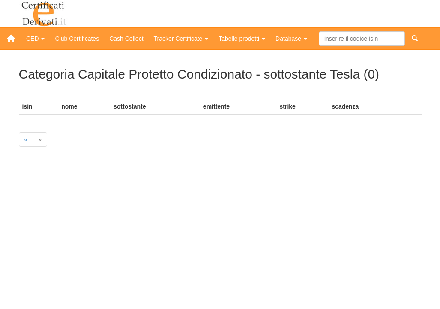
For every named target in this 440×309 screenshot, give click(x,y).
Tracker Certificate (181, 38)
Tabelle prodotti (242, 38)
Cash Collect (126, 38)
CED (35, 38)
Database (291, 38)
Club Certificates (77, 38)
